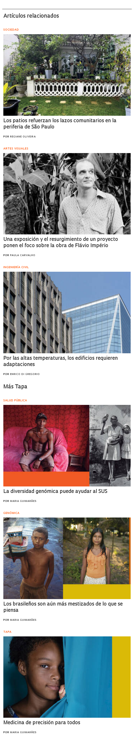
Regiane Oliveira (23, 137)
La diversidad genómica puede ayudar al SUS (55, 491)
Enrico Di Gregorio (25, 374)
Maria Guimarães (23, 501)
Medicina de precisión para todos (41, 723)
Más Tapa (15, 387)
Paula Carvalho (22, 255)
